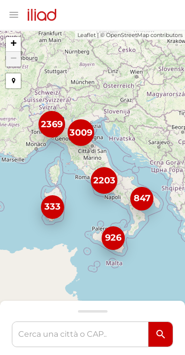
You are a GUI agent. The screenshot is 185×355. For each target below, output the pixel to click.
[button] (13, 80)
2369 (52, 124)
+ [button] (13, 44)
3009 (81, 132)
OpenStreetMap (127, 35)
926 (113, 237)
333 (52, 206)
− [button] (13, 59)
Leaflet (86, 35)
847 (142, 198)
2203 (104, 180)
